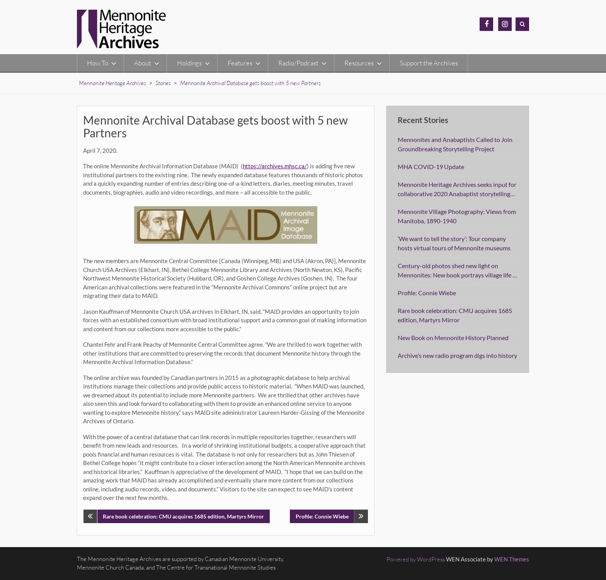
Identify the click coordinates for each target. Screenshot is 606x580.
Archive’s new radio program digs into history (457, 355)
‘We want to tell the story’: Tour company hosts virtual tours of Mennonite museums (454, 243)
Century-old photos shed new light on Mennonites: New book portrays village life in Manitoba (457, 271)
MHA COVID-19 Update (431, 166)
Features (240, 63)
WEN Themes (511, 559)
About (142, 63)
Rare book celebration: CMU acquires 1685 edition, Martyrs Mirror (183, 516)
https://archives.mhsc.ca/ (275, 166)
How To (97, 63)
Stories (163, 83)
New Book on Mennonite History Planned (453, 337)
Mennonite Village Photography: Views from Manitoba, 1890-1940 (457, 216)
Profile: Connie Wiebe (322, 516)
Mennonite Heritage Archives (112, 83)
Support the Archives (429, 63)
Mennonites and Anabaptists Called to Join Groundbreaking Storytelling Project (455, 144)
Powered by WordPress (415, 559)
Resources (359, 63)
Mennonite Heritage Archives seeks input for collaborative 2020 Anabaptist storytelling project (457, 189)
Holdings (189, 63)
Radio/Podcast (298, 63)
